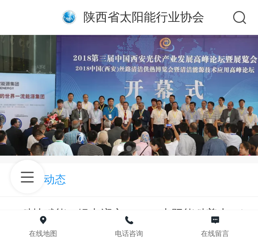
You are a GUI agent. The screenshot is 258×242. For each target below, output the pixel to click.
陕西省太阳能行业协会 (143, 17)
